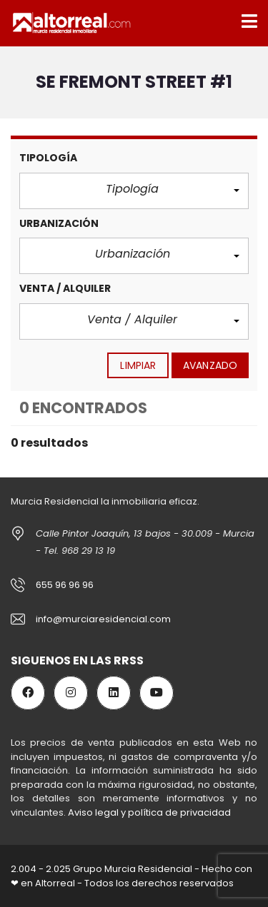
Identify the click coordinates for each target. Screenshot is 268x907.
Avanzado (210, 365)
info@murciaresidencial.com (103, 619)
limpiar (138, 365)
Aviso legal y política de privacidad (149, 812)
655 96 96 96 (65, 585)
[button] (134, 191)
